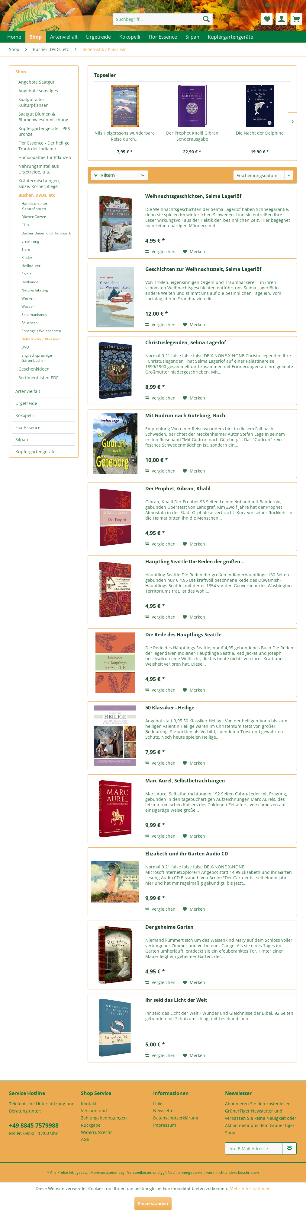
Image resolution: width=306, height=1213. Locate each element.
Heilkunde (29, 282)
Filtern (104, 175)
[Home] (14, 37)
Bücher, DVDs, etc (36, 195)
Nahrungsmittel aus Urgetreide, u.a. (38, 169)
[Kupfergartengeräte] (230, 37)
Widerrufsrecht (96, 1132)
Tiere (25, 249)
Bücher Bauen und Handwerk (46, 233)
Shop (20, 72)
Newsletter (164, 1110)
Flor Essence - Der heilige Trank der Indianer (43, 145)
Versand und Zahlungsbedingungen (104, 1114)
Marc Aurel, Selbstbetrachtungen (185, 781)
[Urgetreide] (98, 37)
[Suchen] (206, 19)
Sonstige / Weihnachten (41, 330)
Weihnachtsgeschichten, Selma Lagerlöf (193, 196)
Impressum (164, 1125)
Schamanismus (34, 314)
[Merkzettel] (267, 19)
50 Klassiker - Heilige (169, 708)
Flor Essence (27, 427)
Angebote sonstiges (38, 91)
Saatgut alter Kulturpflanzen (33, 102)
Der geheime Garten (169, 927)
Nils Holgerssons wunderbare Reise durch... (125, 136)
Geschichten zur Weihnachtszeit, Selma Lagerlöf (203, 269)
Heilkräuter (30, 265)
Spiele (26, 273)
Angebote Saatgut (36, 82)
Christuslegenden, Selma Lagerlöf (185, 342)
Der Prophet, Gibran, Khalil (178, 489)
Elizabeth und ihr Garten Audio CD (186, 854)
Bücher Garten (33, 216)
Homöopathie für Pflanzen (44, 157)
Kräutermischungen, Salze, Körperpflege (39, 183)
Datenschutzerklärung (175, 1118)
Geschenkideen (34, 369)
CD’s (25, 225)
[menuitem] (162, 19)
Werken (27, 298)
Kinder (26, 257)
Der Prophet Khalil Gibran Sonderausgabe (192, 136)
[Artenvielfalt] (64, 37)
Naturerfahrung (34, 290)
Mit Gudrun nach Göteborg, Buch (185, 415)
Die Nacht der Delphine (260, 133)
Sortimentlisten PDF (38, 377)
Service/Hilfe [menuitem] (281, 5)
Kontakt (88, 1103)
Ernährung (30, 241)
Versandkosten (139, 1172)
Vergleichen (160, 251)
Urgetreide (26, 403)
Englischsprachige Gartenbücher (36, 358)
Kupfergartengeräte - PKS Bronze (44, 131)
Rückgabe (91, 1125)
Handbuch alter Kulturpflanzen (34, 206)
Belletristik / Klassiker (41, 339)
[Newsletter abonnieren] (289, 1148)
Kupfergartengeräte (35, 451)
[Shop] (35, 37)
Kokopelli (24, 415)
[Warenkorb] (296, 19)
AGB (85, 1139)
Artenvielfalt (27, 391)
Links (158, 1103)
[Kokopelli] (129, 37)
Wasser (27, 306)
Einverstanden (153, 1203)
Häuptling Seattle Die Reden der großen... (195, 562)
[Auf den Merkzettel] (194, 251)
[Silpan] (192, 37)
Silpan (21, 439)
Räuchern (29, 322)
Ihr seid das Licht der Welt (176, 1000)
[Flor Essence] (162, 37)
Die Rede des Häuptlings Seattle (183, 635)
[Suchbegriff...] (162, 19)
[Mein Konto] (281, 19)
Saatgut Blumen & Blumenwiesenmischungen (45, 117)
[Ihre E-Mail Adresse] (254, 1148)
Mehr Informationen (250, 1188)
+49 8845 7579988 (34, 1125)
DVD (25, 347)
